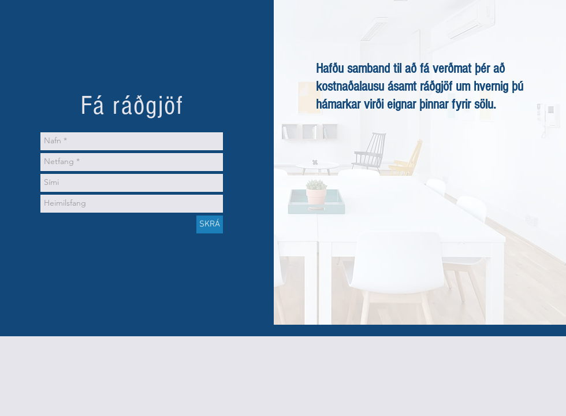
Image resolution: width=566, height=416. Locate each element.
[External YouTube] (420, 198)
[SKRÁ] (209, 224)
